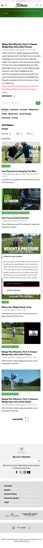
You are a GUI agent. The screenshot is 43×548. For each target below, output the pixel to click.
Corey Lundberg (27, 174)
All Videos (5, 109)
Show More (7, 96)
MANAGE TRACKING (13, 290)
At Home (15, 118)
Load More (17, 419)
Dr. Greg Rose (11, 220)
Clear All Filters (6, 138)
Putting (4, 114)
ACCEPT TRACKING (14, 284)
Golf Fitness (6, 118)
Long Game (14, 109)
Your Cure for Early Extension (15, 218)
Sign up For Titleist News (22, 457)
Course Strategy (25, 114)
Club (17, 133)
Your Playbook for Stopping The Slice (19, 171)
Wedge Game (34, 109)
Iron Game (23, 109)
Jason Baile (10, 310)
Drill (28, 133)
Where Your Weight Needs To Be (16, 307)
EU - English (21, 528)
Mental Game (13, 114)
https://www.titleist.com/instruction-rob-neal (20, 86)
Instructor (5, 133)
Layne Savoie (20, 49)
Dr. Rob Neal (10, 49)
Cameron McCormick (13, 174)
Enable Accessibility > (21, 1)
